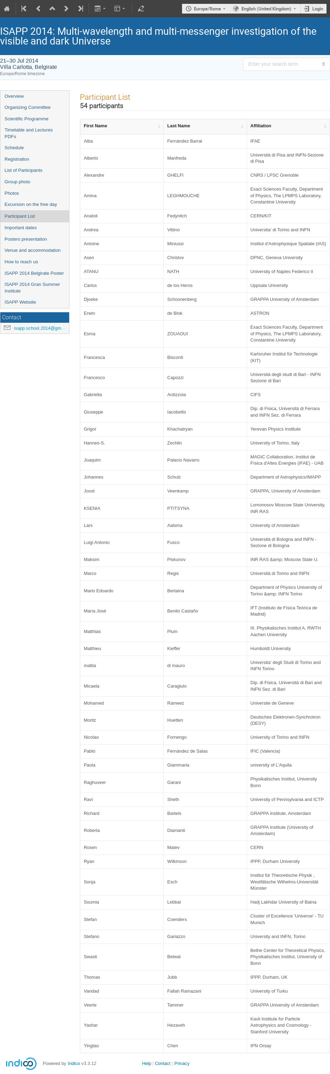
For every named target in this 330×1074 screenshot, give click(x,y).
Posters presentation (26, 239)
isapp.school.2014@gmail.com (45, 328)
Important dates (21, 227)
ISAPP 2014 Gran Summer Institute (32, 288)
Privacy (182, 1063)
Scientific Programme (27, 118)
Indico (74, 1063)
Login (317, 9)
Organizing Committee (28, 107)
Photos (12, 193)
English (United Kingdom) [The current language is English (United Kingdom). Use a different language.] (266, 9)
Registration (17, 159)
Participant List (20, 216)
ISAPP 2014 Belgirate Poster (34, 273)
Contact (163, 1063)
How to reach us (21, 261)
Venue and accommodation (33, 250)
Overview (14, 96)
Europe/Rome (207, 9)
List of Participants (23, 170)
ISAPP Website (20, 302)
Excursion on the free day (31, 204)
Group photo (17, 181)
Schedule (14, 147)
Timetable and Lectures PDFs (29, 133)
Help (146, 1063)
